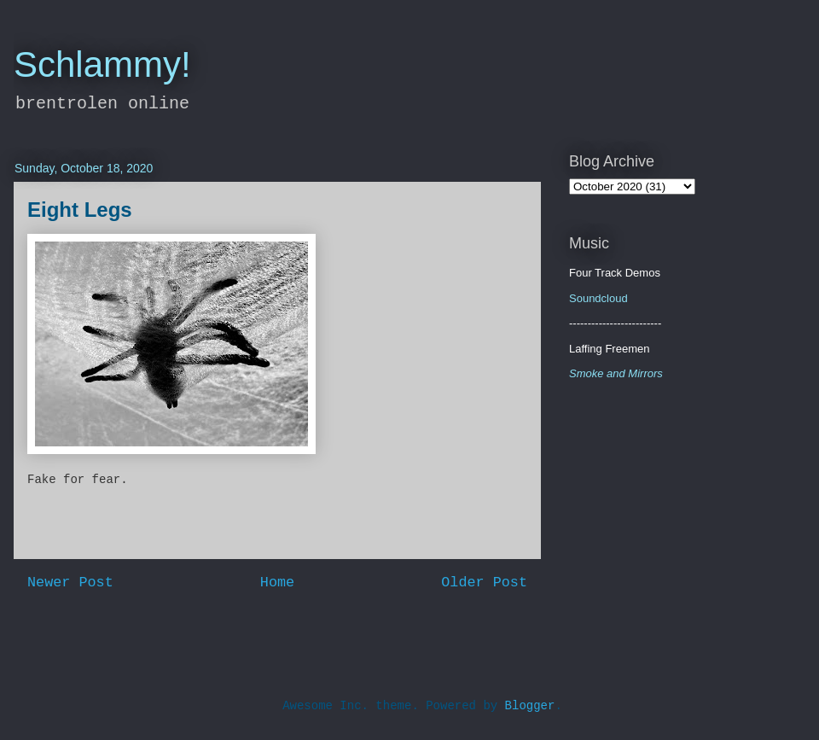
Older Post (484, 582)
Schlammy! (102, 64)
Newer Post (70, 582)
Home (277, 582)
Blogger (530, 706)
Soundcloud (598, 298)
